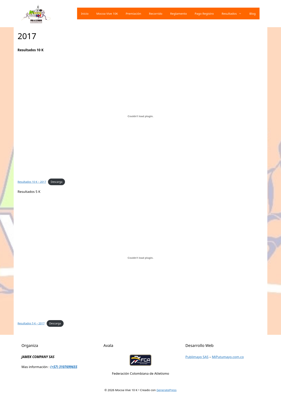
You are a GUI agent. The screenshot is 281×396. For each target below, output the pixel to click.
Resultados (233, 13)
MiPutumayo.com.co (228, 357)
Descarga (56, 182)
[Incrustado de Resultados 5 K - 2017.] (140, 257)
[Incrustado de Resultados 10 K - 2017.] (140, 116)
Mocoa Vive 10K (107, 13)
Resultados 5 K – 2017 (31, 323)
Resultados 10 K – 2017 (32, 182)
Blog (252, 13)
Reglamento (178, 13)
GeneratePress (167, 390)
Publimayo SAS (196, 357)
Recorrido (155, 13)
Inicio (84, 13)
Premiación (133, 13)
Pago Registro (204, 13)
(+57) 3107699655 (63, 367)
